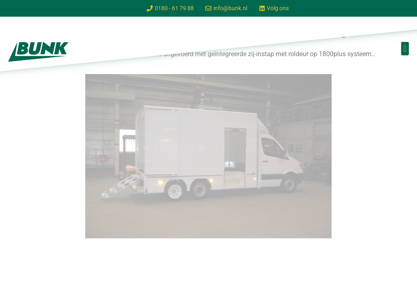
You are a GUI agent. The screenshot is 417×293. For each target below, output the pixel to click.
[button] (405, 48)
